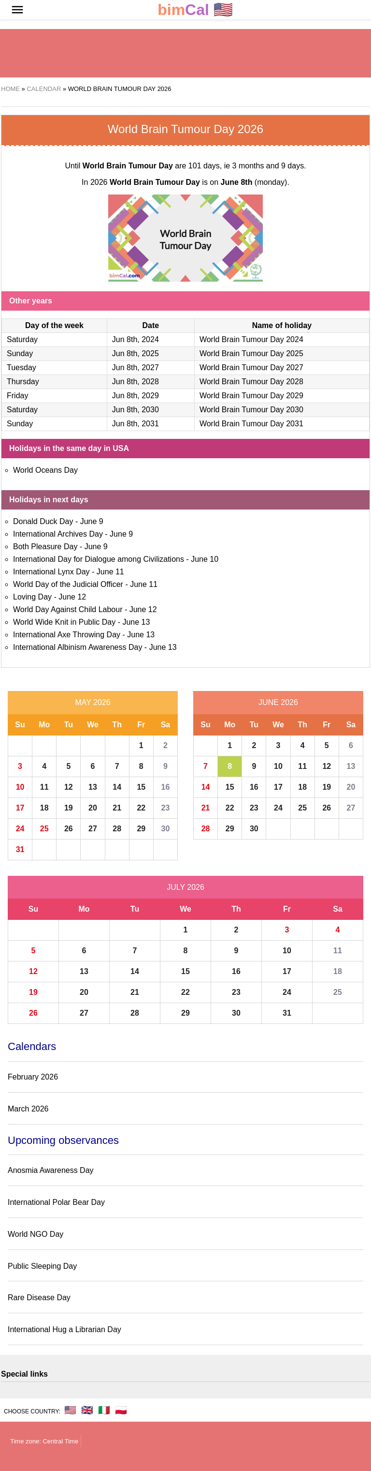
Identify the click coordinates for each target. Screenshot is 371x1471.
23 (165, 808)
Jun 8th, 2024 (135, 339)
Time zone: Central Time (44, 1441)
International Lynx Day (51, 572)
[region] (185, 53)
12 (68, 787)
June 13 (136, 622)
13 (92, 787)
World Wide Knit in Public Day (64, 622)
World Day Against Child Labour (68, 609)
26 (68, 829)
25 (44, 829)
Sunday (20, 353)
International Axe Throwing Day (66, 634)
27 (92, 829)
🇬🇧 (87, 1410)
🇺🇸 (195, 10)
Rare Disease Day (39, 1297)
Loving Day (32, 597)
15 (141, 787)
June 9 (91, 521)
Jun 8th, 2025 (135, 353)
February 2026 (33, 1077)
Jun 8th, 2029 (135, 395)
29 (141, 829)
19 (68, 808)
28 (117, 829)
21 (117, 808)
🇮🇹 (104, 1410)
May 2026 (92, 702)
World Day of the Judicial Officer (68, 584)
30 (165, 829)
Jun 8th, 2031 (135, 424)
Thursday (23, 381)
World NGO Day (35, 1234)
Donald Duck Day (43, 521)
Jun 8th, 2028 (135, 381)
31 (20, 849)
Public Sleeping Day (42, 1266)
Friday (17, 395)
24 (20, 829)
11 (44, 787)
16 (165, 787)
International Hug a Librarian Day (64, 1329)
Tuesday (21, 367)
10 (20, 787)
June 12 (72, 597)
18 (44, 808)
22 (141, 808)
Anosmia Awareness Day (51, 1170)
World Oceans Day (45, 470)
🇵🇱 (121, 1410)
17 (20, 808)
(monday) (254, 182)
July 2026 (185, 887)
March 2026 (28, 1109)
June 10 (204, 559)
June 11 (110, 572)
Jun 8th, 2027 (135, 367)
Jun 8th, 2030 (135, 409)
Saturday (22, 339)
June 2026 (278, 702)
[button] (17, 9)
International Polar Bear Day (56, 1202)
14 (117, 787)
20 (92, 808)
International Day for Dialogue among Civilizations (98, 559)
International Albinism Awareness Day (77, 647)
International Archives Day (58, 534)
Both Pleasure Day (45, 546)
